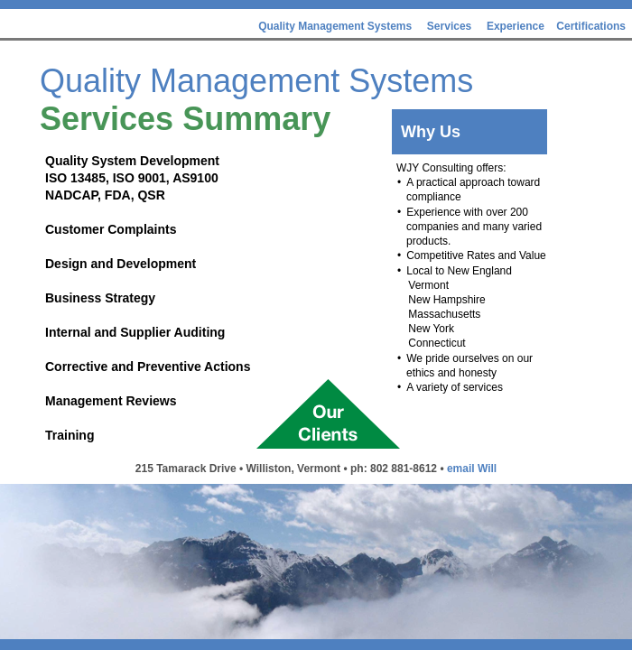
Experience (517, 26)
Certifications (591, 26)
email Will (472, 468)
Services (449, 26)
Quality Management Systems (335, 26)
